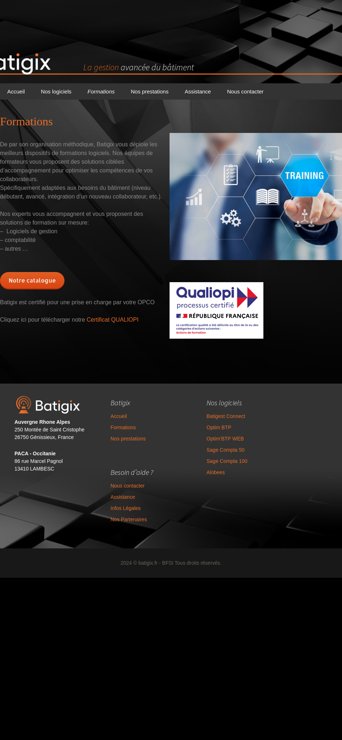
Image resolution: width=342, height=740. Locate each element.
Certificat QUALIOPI (112, 320)
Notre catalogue (32, 280)
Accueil (16, 91)
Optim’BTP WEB (210, 449)
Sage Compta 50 (210, 461)
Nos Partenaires (113, 525)
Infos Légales (110, 514)
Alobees (200, 483)
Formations (100, 91)
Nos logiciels (56, 91)
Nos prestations (149, 91)
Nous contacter (245, 91)
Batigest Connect (210, 427)
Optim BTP (203, 438)
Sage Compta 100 (211, 472)
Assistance (198, 91)
